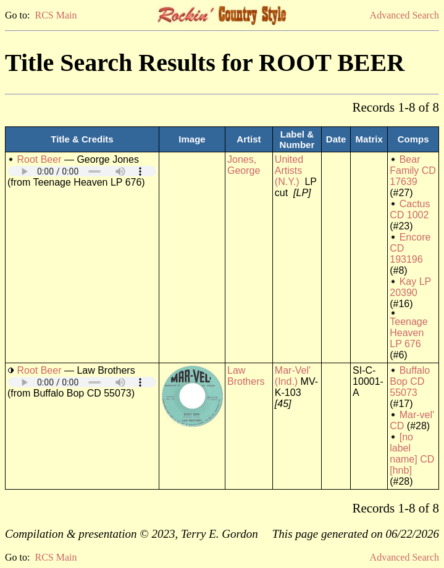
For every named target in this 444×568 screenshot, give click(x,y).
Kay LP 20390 (410, 287)
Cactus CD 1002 (410, 209)
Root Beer (39, 159)
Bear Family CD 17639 (413, 170)
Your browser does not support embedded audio (82, 171)
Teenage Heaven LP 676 (408, 332)
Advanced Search (404, 15)
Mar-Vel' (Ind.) (293, 376)
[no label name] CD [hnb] (412, 453)
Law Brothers (245, 376)
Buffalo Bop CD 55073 (410, 381)
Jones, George (243, 165)
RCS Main (56, 15)
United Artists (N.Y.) (289, 170)
